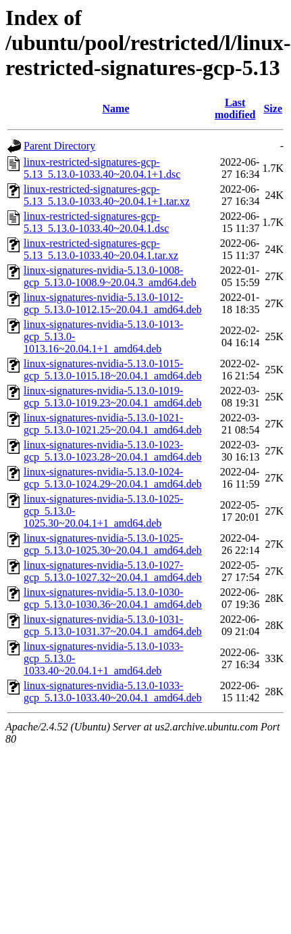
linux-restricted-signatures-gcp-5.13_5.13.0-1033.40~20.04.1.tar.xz (101, 249)
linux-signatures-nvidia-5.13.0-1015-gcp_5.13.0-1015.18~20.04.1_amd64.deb (113, 369)
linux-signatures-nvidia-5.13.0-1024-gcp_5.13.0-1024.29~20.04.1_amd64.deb (113, 478)
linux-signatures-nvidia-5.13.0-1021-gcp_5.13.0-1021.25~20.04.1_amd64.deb (113, 424)
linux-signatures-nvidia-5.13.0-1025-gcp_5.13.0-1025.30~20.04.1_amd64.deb (113, 544)
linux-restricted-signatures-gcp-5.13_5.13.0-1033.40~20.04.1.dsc (96, 222)
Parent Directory (59, 145)
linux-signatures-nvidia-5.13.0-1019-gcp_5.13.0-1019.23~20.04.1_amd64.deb (113, 396)
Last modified (235, 108)
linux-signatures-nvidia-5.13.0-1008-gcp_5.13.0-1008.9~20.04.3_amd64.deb (110, 276)
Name (116, 108)
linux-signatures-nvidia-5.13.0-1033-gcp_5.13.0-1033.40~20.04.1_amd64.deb (113, 691)
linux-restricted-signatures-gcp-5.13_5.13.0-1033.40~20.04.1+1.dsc (102, 168)
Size (272, 108)
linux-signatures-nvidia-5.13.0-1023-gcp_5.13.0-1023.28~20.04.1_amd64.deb (113, 451)
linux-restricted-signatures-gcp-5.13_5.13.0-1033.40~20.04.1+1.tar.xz (107, 195)
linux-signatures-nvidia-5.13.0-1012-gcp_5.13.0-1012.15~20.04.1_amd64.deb (113, 303)
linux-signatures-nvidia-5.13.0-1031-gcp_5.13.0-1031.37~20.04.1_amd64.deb (113, 625)
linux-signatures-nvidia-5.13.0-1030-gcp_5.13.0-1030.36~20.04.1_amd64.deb (113, 598)
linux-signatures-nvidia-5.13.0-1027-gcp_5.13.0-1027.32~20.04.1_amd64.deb (113, 571)
